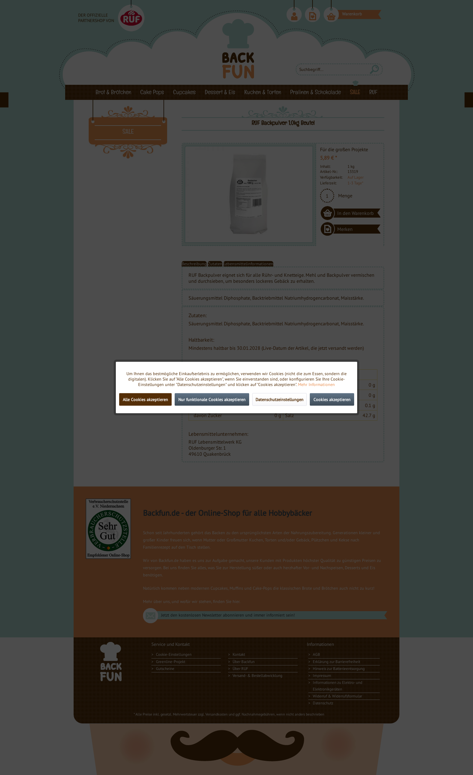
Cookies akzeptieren (332, 399)
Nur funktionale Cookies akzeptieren (212, 399)
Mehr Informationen (316, 384)
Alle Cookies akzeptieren (145, 399)
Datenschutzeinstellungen (279, 399)
